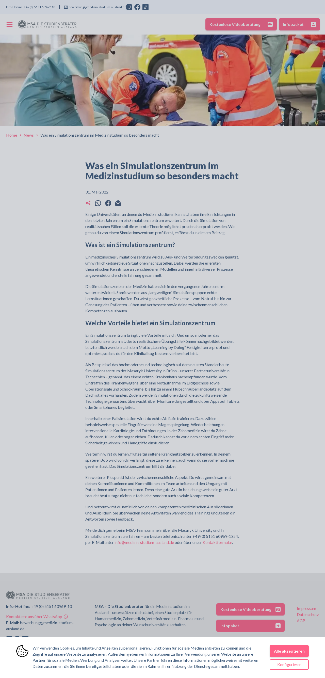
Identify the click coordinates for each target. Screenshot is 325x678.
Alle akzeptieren (289, 651)
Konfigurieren (289, 664)
